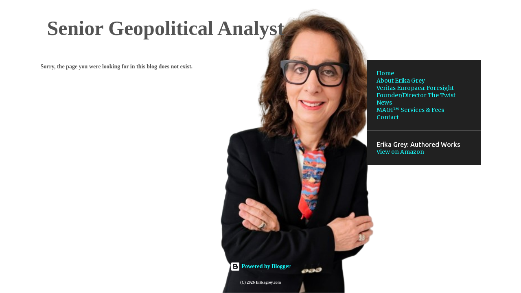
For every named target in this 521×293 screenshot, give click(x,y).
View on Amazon (400, 151)
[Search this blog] (438, 26)
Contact (388, 117)
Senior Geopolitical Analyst (165, 28)
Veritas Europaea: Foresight (415, 88)
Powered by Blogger (260, 266)
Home (385, 73)
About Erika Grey (401, 80)
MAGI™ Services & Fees (410, 110)
